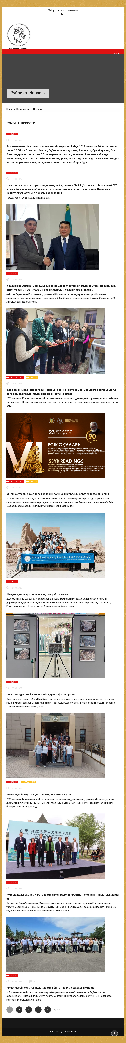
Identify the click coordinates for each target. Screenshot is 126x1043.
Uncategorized (16, 377)
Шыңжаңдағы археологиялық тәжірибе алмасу (37, 594)
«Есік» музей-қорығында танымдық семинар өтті (38, 794)
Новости (13, 134)
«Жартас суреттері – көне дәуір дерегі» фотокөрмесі (40, 694)
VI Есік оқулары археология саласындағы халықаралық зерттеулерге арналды (57, 494)
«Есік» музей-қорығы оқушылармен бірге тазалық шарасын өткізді (50, 987)
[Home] (9, 109)
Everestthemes (69, 1031)
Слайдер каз (29, 782)
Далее (57, 1009)
